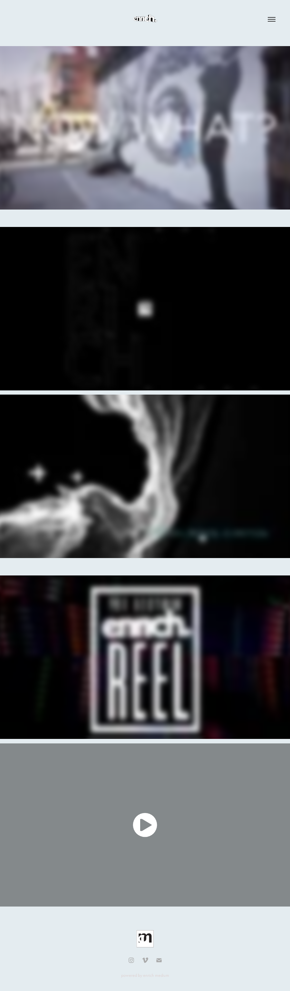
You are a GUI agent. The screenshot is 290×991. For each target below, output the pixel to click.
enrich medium (156, 975)
